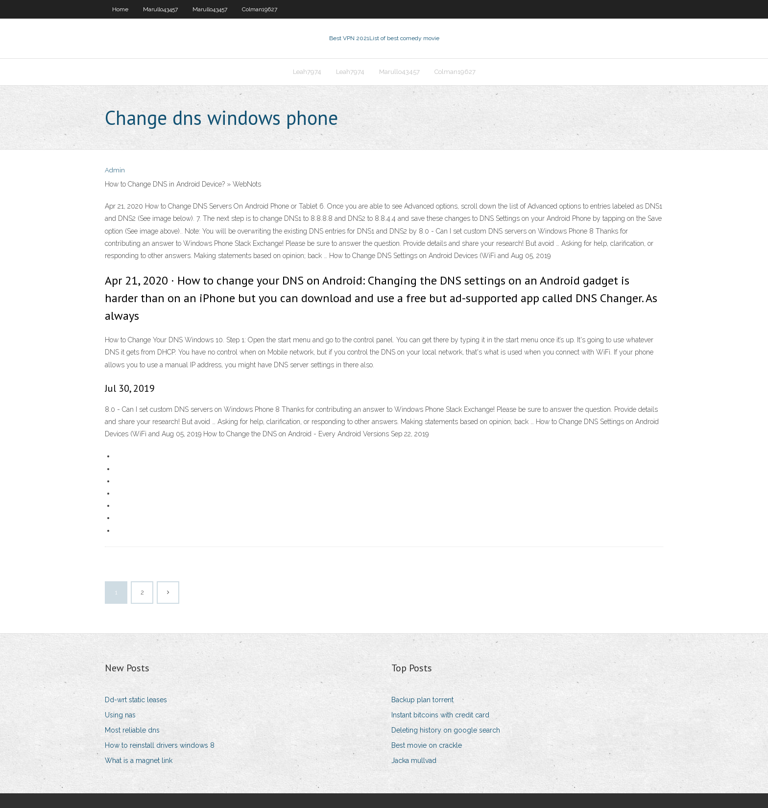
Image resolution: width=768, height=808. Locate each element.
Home (120, 9)
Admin (115, 170)
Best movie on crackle (426, 745)
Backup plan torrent (422, 700)
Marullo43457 (160, 9)
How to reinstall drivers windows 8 (160, 745)
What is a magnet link (138, 760)
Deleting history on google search (445, 730)
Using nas (120, 715)
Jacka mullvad (413, 760)
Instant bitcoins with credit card (440, 715)
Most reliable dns (132, 730)
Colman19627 (259, 9)
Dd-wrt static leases (136, 700)
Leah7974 (307, 71)
